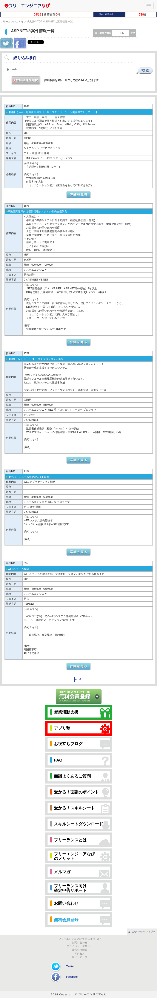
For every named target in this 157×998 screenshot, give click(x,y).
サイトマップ (79, 957)
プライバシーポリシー (79, 946)
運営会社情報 (79, 949)
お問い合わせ (79, 942)
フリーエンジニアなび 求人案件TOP (21, 21)
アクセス (79, 953)
